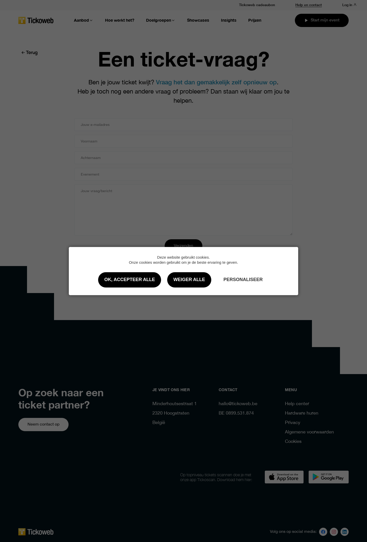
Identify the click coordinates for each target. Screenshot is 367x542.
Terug (29, 52)
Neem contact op (43, 424)
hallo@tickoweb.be (238, 404)
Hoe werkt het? (119, 20)
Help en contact (308, 4)
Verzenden (183, 246)
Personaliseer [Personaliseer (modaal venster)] (243, 279)
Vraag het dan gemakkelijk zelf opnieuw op (216, 81)
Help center (297, 404)
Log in (349, 4)
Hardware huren (301, 413)
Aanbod (83, 20)
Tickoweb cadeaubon (257, 4)
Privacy (292, 422)
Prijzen (254, 20)
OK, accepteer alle (129, 279)
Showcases (198, 20)
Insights (229, 20)
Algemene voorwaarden (309, 432)
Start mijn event (321, 20)
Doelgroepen (160, 20)
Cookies (293, 441)
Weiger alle (189, 279)
